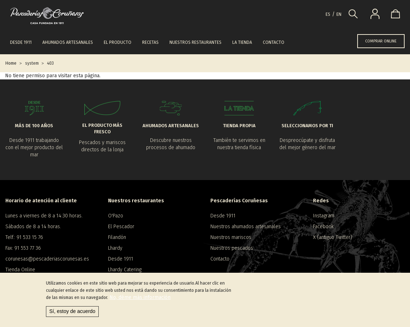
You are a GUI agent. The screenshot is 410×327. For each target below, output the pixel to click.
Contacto (273, 42)
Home (11, 63)
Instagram (323, 216)
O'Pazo (115, 216)
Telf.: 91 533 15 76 (24, 237)
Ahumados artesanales (67, 42)
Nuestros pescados (231, 248)
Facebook (323, 227)
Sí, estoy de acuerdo (72, 312)
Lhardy (115, 248)
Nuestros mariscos (230, 237)
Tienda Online (20, 270)
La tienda (242, 42)
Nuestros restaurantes (195, 42)
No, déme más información (140, 298)
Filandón (117, 237)
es (328, 14)
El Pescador (121, 227)
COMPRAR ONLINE (381, 41)
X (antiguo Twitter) (332, 237)
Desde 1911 (21, 42)
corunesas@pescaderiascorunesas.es (47, 259)
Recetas (150, 42)
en (338, 14)
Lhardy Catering (124, 270)
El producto (117, 42)
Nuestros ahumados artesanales (245, 227)
